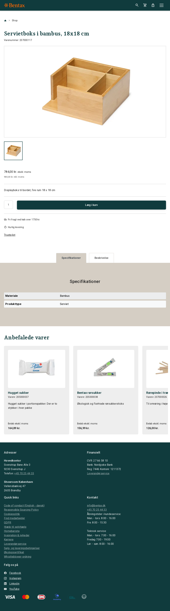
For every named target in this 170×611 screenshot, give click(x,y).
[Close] (161, 5)
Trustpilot (9, 235)
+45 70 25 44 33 (24, 473)
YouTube (11, 589)
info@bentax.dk (96, 505)
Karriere (8, 539)
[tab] (71, 258)
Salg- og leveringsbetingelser (22, 548)
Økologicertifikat (14, 552)
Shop (15, 20)
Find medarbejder (14, 518)
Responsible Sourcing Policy (21, 509)
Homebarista (11, 531)
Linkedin (11, 583)
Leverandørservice (98, 473)
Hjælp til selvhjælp (15, 526)
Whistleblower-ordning (17, 556)
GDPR (7, 522)
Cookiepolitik (12, 514)
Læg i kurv (91, 205)
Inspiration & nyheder (16, 535)
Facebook (12, 573)
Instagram (12, 578)
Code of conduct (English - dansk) (24, 505)
